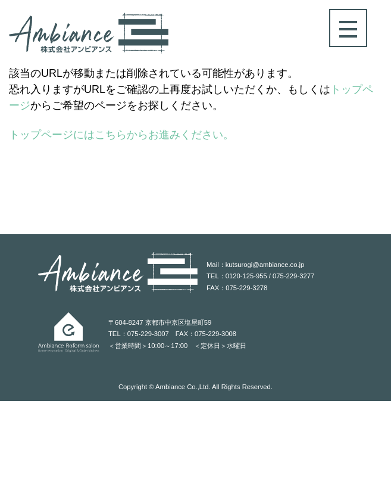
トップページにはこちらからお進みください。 (121, 135)
